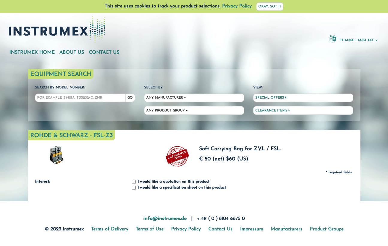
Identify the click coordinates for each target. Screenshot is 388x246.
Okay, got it (269, 6)
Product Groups (327, 229)
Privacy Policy (237, 6)
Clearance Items (272, 110)
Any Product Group (165, 110)
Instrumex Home (32, 52)
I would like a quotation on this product (170, 182)
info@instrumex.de (165, 218)
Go (130, 98)
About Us (71, 52)
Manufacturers (286, 229)
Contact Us (104, 52)
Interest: (42, 182)
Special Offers (270, 98)
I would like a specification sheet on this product (179, 188)
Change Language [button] (352, 38)
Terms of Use (150, 229)
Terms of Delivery (109, 229)
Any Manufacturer (164, 98)
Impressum (251, 229)
